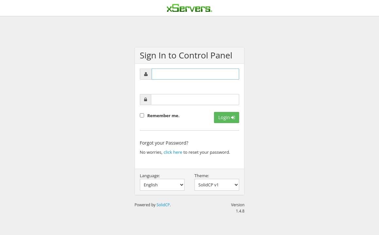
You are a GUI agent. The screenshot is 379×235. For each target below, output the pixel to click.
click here (173, 152)
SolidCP (163, 204)
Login (226, 117)
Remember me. (163, 115)
